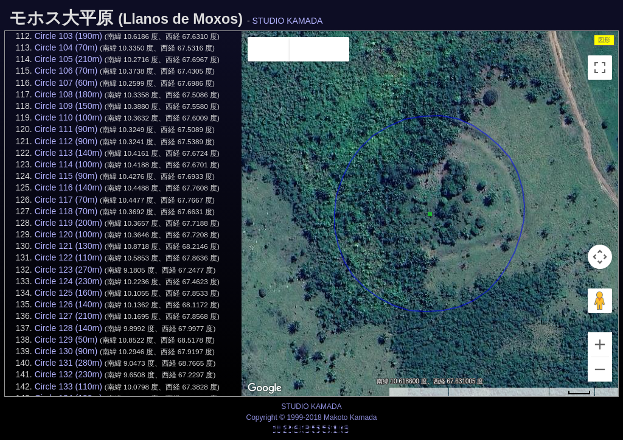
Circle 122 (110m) (68, 257)
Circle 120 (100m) (68, 234)
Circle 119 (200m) (68, 223)
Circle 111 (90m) (66, 129)
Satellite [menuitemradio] (319, 49)
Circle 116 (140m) (68, 187)
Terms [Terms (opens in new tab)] (606, 392)
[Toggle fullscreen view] (600, 67)
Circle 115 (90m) (66, 176)
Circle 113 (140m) (68, 153)
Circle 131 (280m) (68, 363)
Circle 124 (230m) (68, 281)
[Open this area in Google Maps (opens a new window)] (265, 388)
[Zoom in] (600, 344)
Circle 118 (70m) (66, 211)
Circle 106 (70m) (66, 70)
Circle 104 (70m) (66, 47)
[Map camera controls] (600, 257)
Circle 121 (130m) (68, 246)
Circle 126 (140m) (68, 304)
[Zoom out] (600, 369)
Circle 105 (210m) (68, 59)
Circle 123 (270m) (68, 269)
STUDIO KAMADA (287, 21)
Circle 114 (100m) (68, 164)
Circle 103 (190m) (68, 36)
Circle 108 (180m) (68, 94)
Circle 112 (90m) (66, 141)
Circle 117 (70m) (66, 199)
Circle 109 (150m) (68, 106)
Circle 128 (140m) (68, 328)
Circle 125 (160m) (68, 293)
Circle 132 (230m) (68, 374)
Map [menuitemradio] (268, 49)
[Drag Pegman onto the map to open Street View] (600, 300)
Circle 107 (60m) (66, 83)
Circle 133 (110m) (68, 386)
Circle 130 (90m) (66, 351)
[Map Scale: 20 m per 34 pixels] (571, 392)
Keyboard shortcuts (418, 392)
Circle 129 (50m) (66, 339)
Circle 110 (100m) (68, 117)
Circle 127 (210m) (68, 316)
